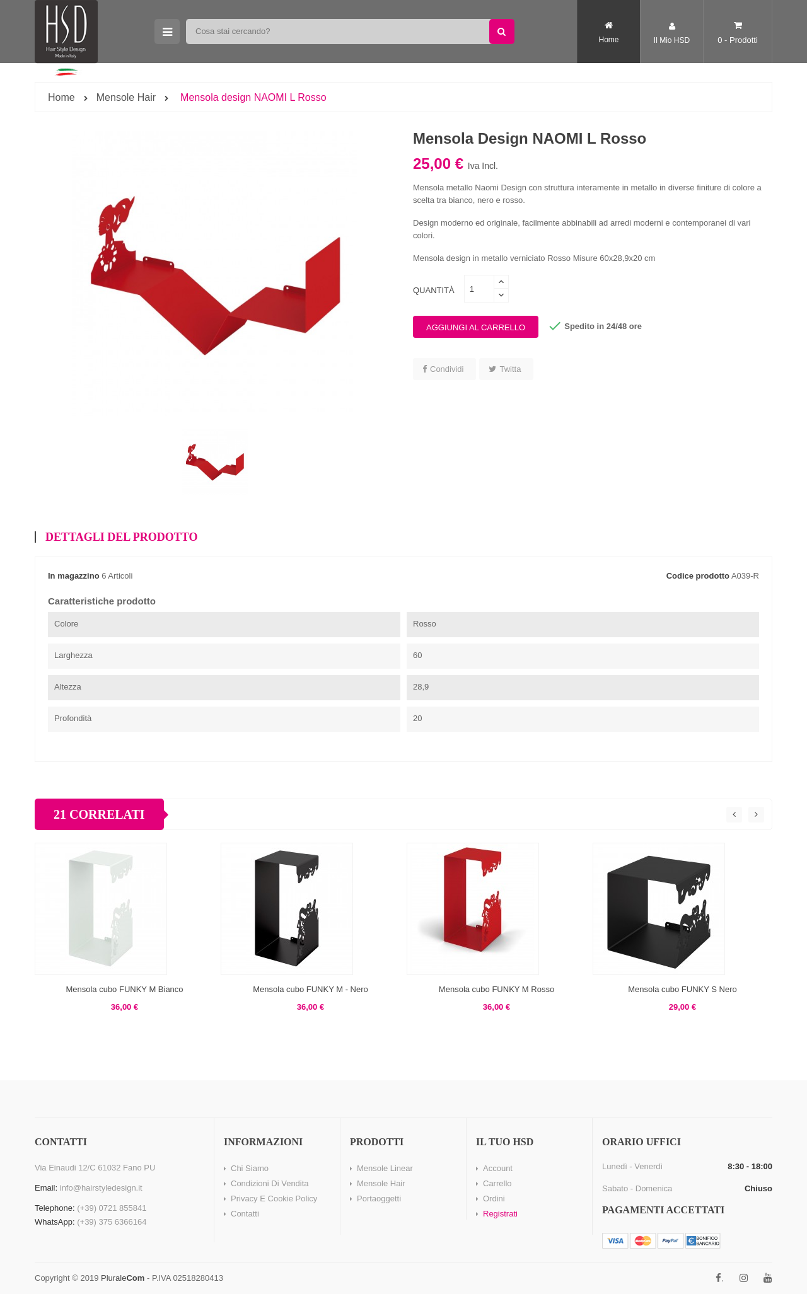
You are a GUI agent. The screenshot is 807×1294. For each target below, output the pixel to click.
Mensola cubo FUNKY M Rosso (496, 989)
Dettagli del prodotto (121, 537)
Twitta (510, 369)
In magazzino (74, 576)
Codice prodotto (697, 576)
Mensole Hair (381, 1183)
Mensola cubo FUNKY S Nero (682, 989)
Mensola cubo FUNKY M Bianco (124, 989)
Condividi (446, 369)
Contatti (245, 1213)
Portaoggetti (379, 1198)
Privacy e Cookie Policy (274, 1198)
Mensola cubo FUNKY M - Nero (310, 989)
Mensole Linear (385, 1168)
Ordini (494, 1198)
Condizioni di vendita (270, 1183)
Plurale (122, 1278)
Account (498, 1168)
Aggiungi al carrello (475, 327)
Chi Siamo (250, 1168)
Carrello (497, 1183)
